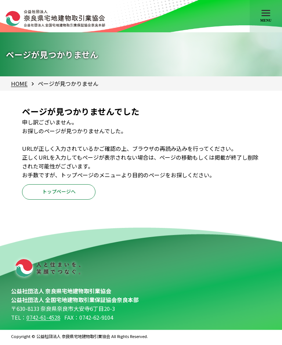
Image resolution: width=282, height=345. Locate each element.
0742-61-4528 (43, 320)
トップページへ (59, 193)
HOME (19, 83)
